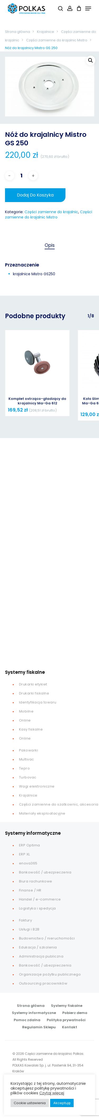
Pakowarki (28, 750)
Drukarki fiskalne (34, 693)
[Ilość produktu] (21, 175)
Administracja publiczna (41, 956)
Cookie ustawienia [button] (30, 1102)
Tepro (24, 768)
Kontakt (69, 1027)
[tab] (49, 245)
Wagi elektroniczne (37, 786)
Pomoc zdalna (27, 1019)
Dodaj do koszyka (35, 195)
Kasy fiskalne (31, 729)
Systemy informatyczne (34, 1012)
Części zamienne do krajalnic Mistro (56, 40)
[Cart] (79, 8)
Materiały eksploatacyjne (42, 813)
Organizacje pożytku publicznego (50, 974)
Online (25, 720)
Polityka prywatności (66, 1019)
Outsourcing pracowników (43, 983)
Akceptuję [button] (61, 1102)
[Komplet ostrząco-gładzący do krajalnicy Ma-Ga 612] (37, 362)
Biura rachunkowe (35, 881)
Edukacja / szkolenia (38, 947)
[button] (88, 8)
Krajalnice (45, 31)
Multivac (26, 759)
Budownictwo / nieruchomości (47, 938)
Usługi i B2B (29, 929)
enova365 (28, 863)
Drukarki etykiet (33, 684)
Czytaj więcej (51, 1093)
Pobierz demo (74, 1012)
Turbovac (27, 777)
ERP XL (24, 854)
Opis (50, 245)
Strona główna (17, 31)
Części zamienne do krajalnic (51, 212)
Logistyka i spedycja (37, 908)
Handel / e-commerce (40, 899)
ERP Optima (29, 845)
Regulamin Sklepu (39, 1027)
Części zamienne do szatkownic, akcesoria (58, 804)
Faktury (25, 920)
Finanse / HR (30, 890)
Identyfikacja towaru (37, 702)
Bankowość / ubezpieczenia (45, 872)
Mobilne (26, 711)
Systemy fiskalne (66, 1005)
